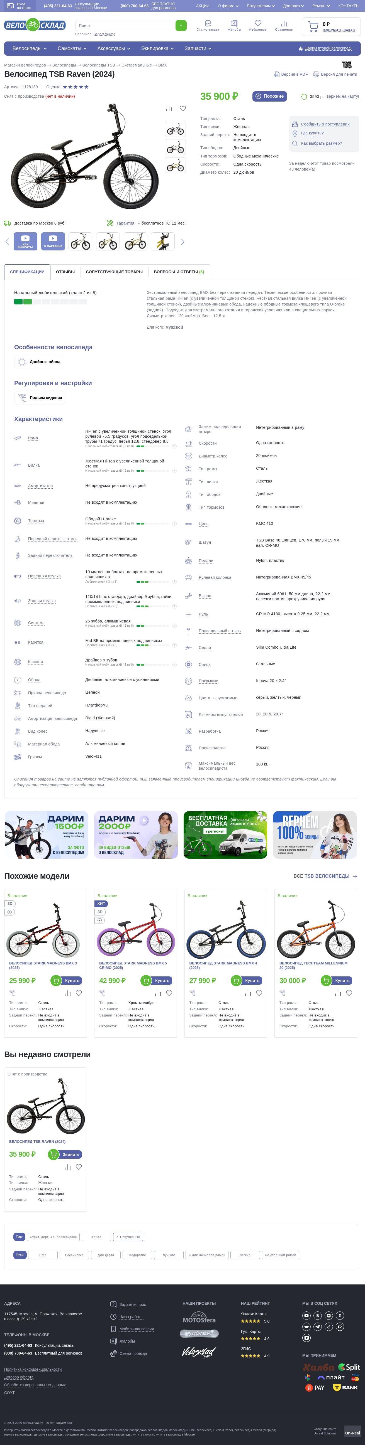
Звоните (71, 1154)
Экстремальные (136, 65)
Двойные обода (39, 362)
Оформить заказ (339, 30)
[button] (7, 241)
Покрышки (208, 681)
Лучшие (169, 1255)
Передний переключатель (52, 538)
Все (322, 876)
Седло (205, 647)
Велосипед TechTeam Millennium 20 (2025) (313, 965)
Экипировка (155, 48)
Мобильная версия (137, 1329)
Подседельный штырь (220, 631)
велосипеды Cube (182, 1430)
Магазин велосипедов (25, 65)
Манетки (36, 502)
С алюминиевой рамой (207, 1255)
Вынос (205, 596)
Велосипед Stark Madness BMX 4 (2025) (223, 965)
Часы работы (131, 1316)
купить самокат (143, 1434)
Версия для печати (335, 74)
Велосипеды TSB (98, 65)
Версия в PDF (291, 74)
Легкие (245, 1255)
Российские (74, 1255)
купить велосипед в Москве (175, 1434)
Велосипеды (27, 48)
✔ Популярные (128, 1237)
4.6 (255, 1338)
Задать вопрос (133, 1304)
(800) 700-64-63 (18, 1353)
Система (36, 623)
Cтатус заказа (208, 25)
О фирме (226, 6)
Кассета (35, 661)
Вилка (34, 465)
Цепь (204, 523)
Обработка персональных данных (35, 1385)
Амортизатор (40, 486)
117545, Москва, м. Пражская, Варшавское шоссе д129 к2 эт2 (43, 1316)
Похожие (270, 96)
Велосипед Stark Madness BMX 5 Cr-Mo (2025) (133, 965)
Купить (72, 980)
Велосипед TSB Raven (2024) (37, 1141)
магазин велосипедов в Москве (40, 1430)
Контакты (348, 6)
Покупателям (259, 6)
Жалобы (234, 25)
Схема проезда (133, 1353)
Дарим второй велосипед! (328, 48)
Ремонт (319, 6)
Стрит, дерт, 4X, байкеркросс (53, 1237)
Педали (206, 560)
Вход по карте (19, 5)
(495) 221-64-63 (18, 1345)
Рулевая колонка (215, 577)
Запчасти (195, 48)
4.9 (255, 1356)
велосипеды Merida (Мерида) (255, 1430)
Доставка (291, 6)
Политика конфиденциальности (33, 1369)
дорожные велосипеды (115, 1434)
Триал (96, 1237)
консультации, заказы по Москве (75, 6)
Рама (33, 438)
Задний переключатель (50, 555)
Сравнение (284, 25)
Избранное (258, 25)
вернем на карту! (343, 96)
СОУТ (9, 1392)
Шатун (205, 542)
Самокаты (69, 48)
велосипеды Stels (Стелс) (214, 1430)
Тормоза (36, 520)
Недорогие (137, 1255)
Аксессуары (111, 48)
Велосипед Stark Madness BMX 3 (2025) (43, 965)
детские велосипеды (48, 1434)
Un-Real (352, 1433)
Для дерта (106, 1255)
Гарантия (125, 223)
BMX (162, 65)
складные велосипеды (81, 1434)
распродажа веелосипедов (149, 1430)
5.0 (255, 1321)
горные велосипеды (18, 1434)
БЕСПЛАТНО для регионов (148, 6)
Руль (203, 614)
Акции (203, 6)
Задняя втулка (42, 601)
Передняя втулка (44, 576)
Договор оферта (18, 1377)
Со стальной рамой (280, 1255)
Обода (34, 680)
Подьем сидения (40, 397)
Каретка (35, 642)
